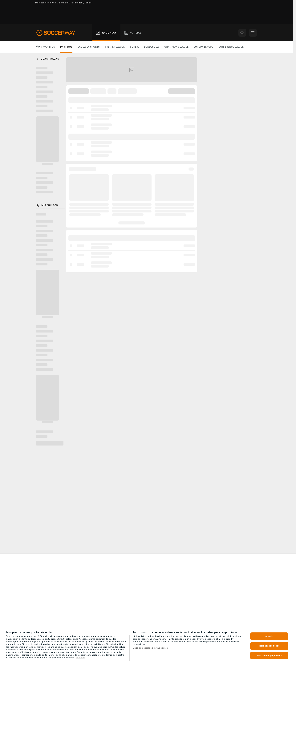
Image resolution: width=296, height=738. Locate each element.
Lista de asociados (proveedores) (151, 648)
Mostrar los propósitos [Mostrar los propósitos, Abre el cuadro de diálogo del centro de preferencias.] (269, 655)
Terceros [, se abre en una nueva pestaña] (80, 657)
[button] (242, 33)
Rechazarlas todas (269, 645)
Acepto (269, 636)
